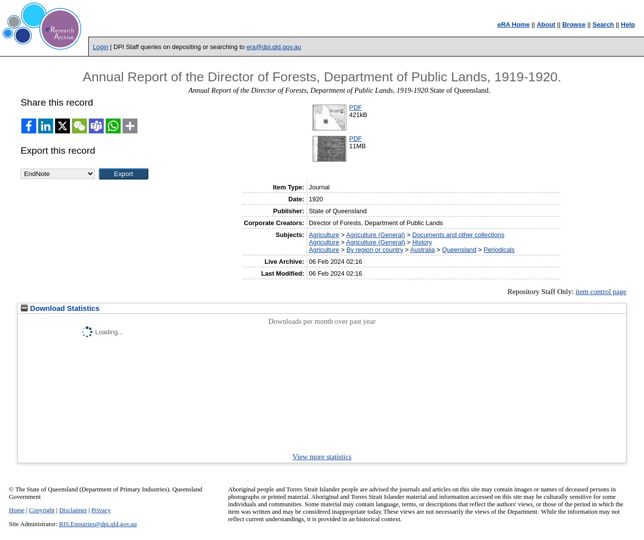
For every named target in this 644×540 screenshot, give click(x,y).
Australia (422, 249)
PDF (355, 107)
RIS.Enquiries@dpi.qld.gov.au (98, 524)
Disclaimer (73, 510)
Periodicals (499, 249)
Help (628, 24)
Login (100, 47)
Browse (573, 24)
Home (16, 510)
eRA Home (513, 24)
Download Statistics (60, 308)
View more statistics (322, 457)
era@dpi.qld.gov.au (274, 47)
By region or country (374, 249)
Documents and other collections (458, 235)
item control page (601, 292)
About (546, 24)
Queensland (459, 249)
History (422, 242)
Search (603, 24)
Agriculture (324, 235)
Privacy (101, 510)
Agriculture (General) (375, 235)
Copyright (42, 510)
